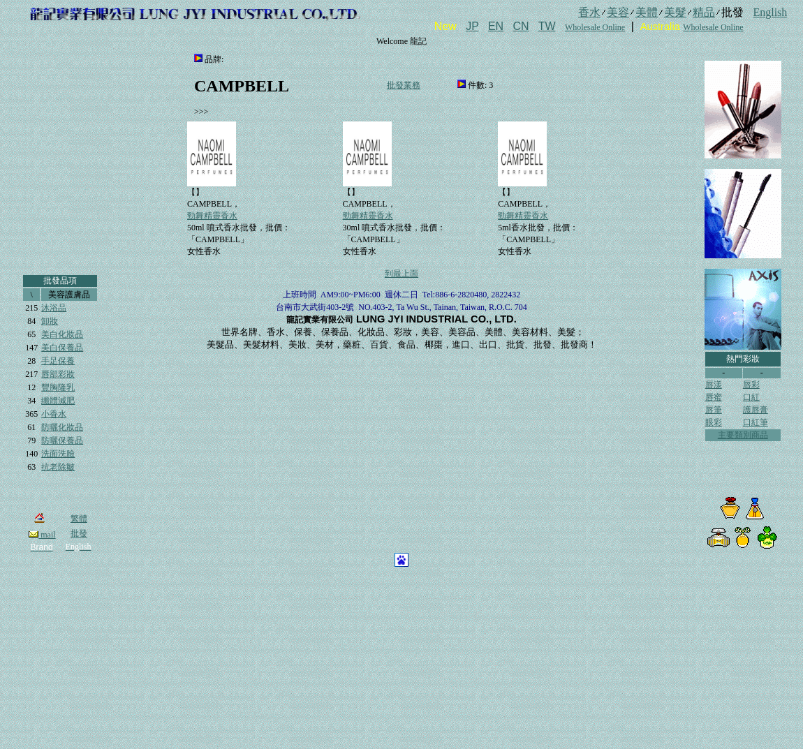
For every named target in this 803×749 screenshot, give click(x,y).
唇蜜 (713, 397)
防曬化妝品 (62, 427)
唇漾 (713, 385)
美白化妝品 (62, 334)
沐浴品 (53, 308)
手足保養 (58, 361)
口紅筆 (755, 422)
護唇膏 (755, 410)
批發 (79, 533)
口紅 (751, 397)
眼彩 (713, 422)
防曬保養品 (62, 440)
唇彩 (751, 385)
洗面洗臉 (58, 454)
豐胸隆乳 (58, 387)
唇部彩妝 (58, 374)
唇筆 (713, 410)
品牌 (213, 59)
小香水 (53, 414)
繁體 (79, 519)
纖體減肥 (58, 401)
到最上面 (401, 274)
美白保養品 (62, 348)
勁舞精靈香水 (212, 216)
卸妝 (49, 321)
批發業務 (403, 85)
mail (42, 535)
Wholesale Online (595, 27)
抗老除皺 (58, 467)
